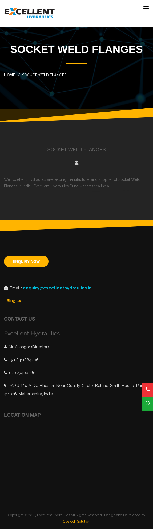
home (9, 75)
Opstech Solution (76, 521)
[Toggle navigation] (146, 8)
